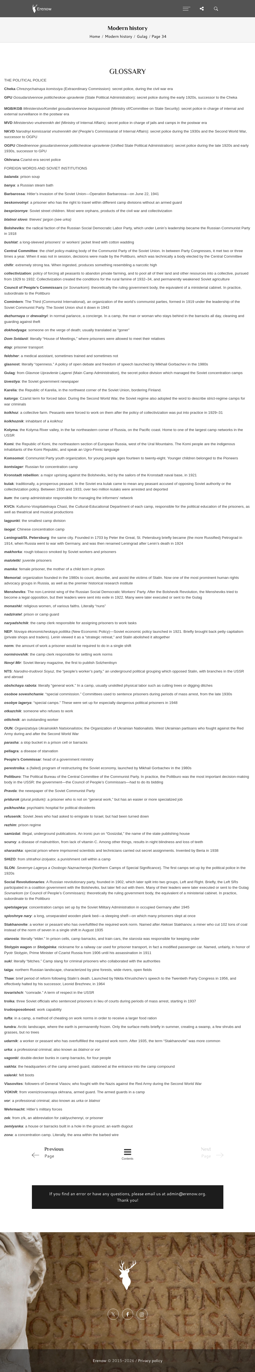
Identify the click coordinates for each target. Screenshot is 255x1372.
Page (67, 1152)
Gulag (142, 36)
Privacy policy (150, 1360)
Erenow (100, 1360)
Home (94, 36)
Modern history (118, 36)
